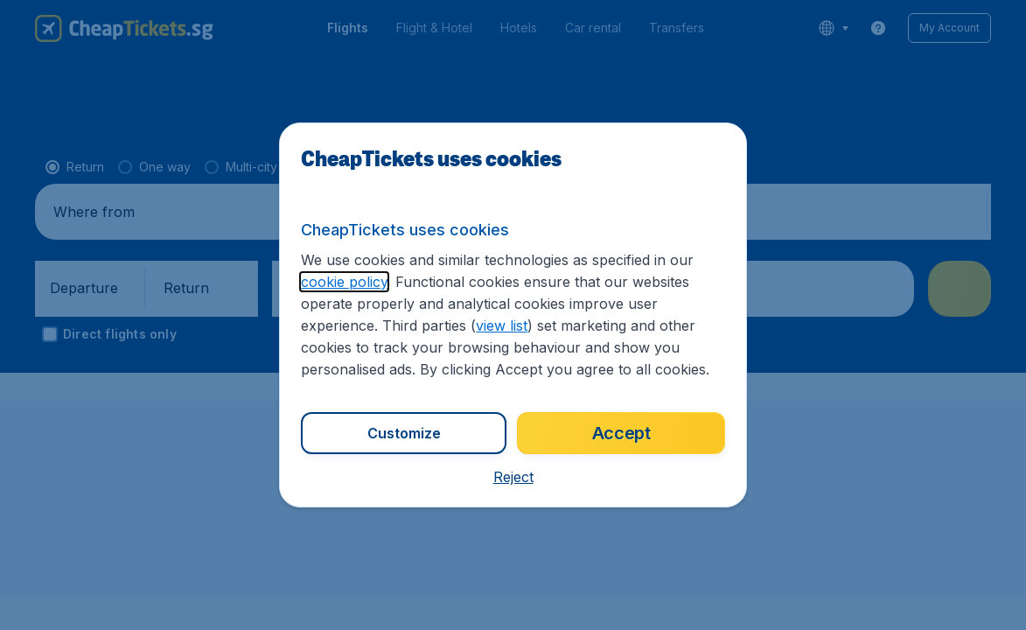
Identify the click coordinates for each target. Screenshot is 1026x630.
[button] (513, 477)
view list (501, 325)
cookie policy (344, 281)
